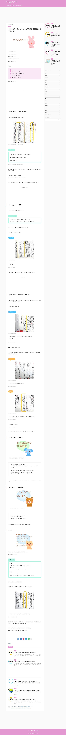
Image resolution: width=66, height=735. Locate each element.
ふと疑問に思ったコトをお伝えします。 (33, 715)
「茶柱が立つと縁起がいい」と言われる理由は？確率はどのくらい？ (27, 690)
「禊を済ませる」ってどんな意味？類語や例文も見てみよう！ (25, 661)
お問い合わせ (8, 5)
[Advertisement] (33, 14)
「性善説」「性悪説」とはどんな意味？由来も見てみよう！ (55, 44)
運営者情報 (20, 5)
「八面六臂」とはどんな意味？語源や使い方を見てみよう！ (25, 699)
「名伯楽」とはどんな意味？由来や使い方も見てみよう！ (55, 35)
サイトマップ (14, 5)
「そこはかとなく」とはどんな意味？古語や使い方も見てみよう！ (26, 681)
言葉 (10, 643)
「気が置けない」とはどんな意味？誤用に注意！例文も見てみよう (55, 26)
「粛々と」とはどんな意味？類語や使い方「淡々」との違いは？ (55, 53)
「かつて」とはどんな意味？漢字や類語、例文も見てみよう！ (25, 652)
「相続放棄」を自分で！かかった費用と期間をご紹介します (55, 62)
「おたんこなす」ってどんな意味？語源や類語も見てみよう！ (22, 706)
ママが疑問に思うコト (12, 3)
